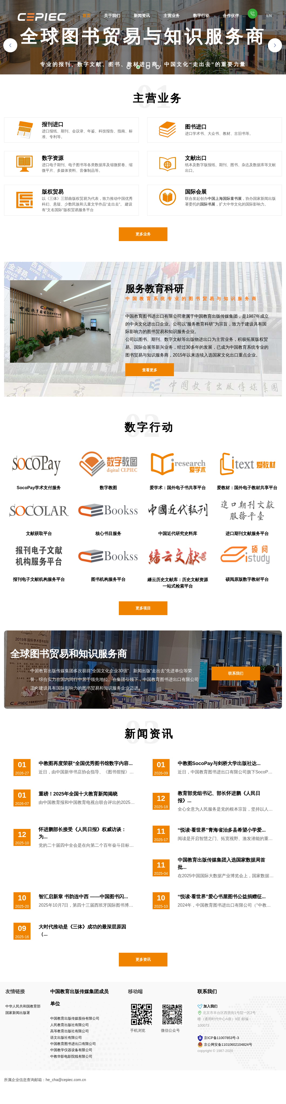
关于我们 (112, 15)
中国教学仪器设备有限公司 (42, 1050)
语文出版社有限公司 (36, 1038)
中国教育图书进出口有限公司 (43, 1044)
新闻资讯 (142, 15)
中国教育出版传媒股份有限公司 (45, 1018)
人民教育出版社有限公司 (40, 1025)
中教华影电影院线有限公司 (42, 1056)
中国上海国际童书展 (225, 198)
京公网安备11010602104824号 (258, 1045)
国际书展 (207, 204)
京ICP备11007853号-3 (251, 1038)
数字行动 (201, 15)
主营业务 (171, 15)
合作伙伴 (231, 15)
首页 (86, 15)
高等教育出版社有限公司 (40, 1031)
